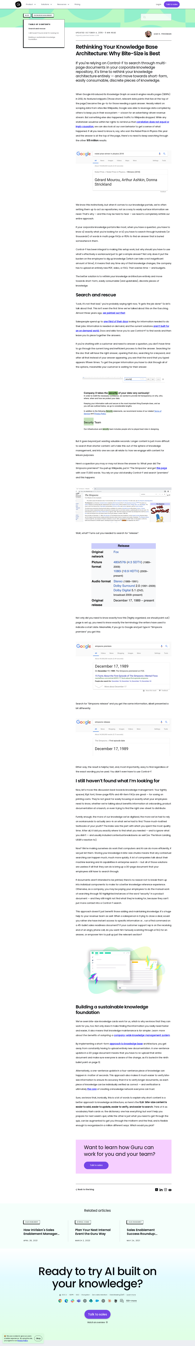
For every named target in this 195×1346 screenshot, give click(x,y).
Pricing (77, 4)
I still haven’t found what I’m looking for (43, 33)
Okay (38, 1338)
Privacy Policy (22, 1341)
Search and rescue (36, 29)
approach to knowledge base (126, 1043)
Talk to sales (172, 4)
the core (92, 1089)
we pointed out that (114, 313)
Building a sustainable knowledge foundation (41, 38)
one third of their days (116, 321)
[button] (31, 4)
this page (161, 468)
